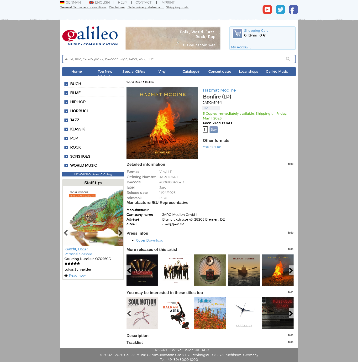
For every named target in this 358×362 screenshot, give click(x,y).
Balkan (149, 81)
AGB (205, 350)
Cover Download (149, 240)
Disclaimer (117, 7)
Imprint (168, 2)
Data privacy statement (145, 7)
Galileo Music (277, 71)
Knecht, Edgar (76, 249)
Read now (77, 275)
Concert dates (219, 71)
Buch (75, 84)
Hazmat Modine (219, 90)
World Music (83, 165)
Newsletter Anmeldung (93, 174)
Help (122, 2)
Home (76, 71)
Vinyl (162, 71)
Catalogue (191, 71)
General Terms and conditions (83, 7)
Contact (144, 2)
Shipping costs (177, 7)
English (99, 2)
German (70, 2)
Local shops (248, 71)
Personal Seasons (78, 254)
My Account (241, 47)
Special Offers (133, 71)
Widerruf (192, 350)
